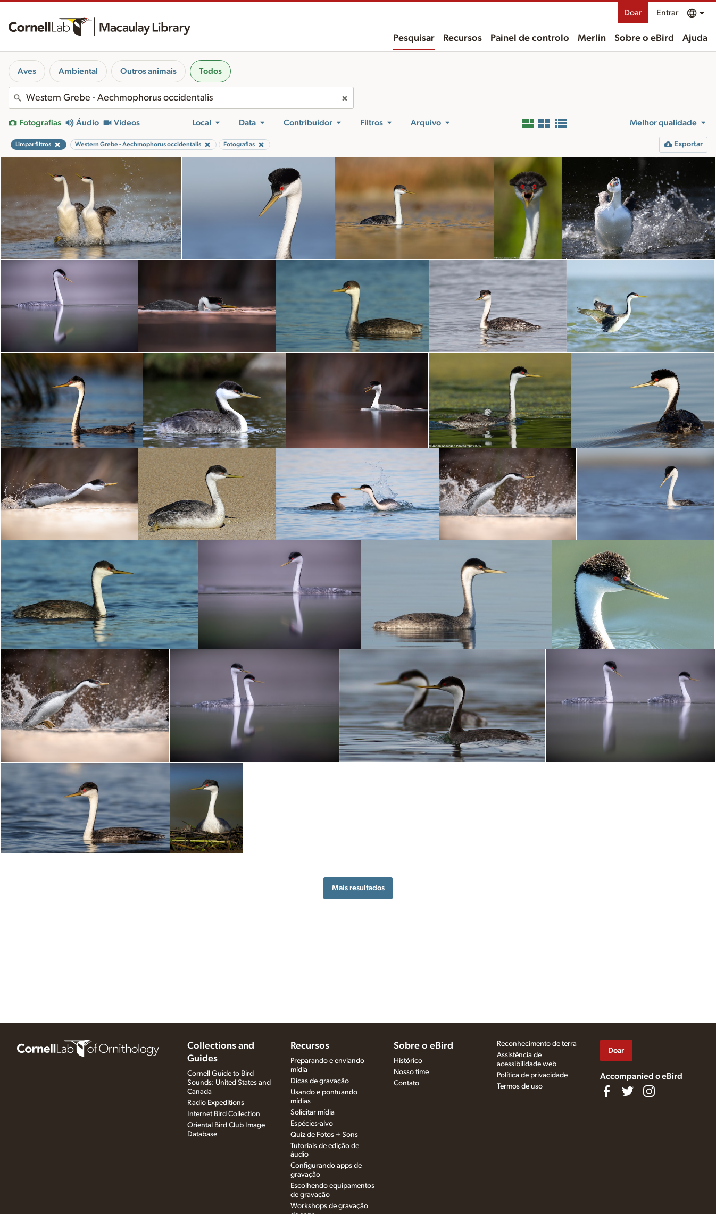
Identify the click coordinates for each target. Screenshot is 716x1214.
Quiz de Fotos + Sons (324, 1134)
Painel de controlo (529, 38)
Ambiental (78, 71)
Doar (633, 13)
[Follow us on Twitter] (627, 1091)
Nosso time (411, 1072)
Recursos (462, 38)
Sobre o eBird (644, 38)
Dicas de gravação (319, 1081)
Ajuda (694, 38)
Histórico (408, 1061)
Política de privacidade (532, 1075)
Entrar (667, 13)
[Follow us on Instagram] (649, 1091)
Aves (27, 71)
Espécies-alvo (311, 1123)
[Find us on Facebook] (606, 1091)
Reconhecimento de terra (537, 1044)
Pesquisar (414, 38)
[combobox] (181, 97)
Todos (210, 71)
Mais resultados (358, 888)
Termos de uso (520, 1086)
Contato (406, 1083)
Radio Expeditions (215, 1103)
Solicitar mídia (312, 1112)
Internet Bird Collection (223, 1114)
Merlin (592, 38)
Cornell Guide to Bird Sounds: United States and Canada (229, 1082)
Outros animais (148, 71)
